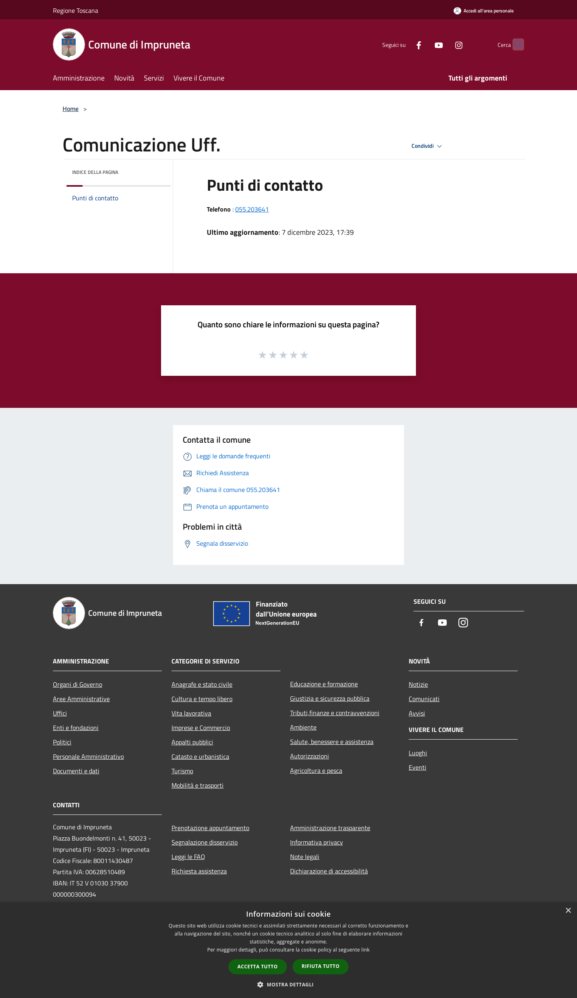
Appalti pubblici (192, 742)
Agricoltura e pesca (316, 770)
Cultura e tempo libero (201, 699)
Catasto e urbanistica (200, 756)
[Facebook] (403, 44)
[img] (153, 170)
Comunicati (424, 699)
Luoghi (418, 753)
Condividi (428, 146)
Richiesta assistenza (199, 871)
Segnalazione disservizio (204, 842)
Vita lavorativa (191, 713)
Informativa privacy (316, 842)
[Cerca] (514, 44)
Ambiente (303, 727)
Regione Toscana (75, 10)
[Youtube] (423, 44)
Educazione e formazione (324, 684)
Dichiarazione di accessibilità (329, 871)
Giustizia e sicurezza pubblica (329, 698)
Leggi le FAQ (188, 856)
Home (71, 108)
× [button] (568, 911)
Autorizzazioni (309, 756)
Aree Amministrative (81, 699)
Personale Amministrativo (88, 756)
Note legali (304, 856)
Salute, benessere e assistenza (331, 741)
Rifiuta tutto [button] (321, 966)
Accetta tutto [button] (258, 966)
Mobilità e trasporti (197, 785)
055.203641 (252, 209)
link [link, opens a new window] (365, 949)
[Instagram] (443, 44)
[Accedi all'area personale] (483, 10)
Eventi (417, 767)
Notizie (418, 684)
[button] (288, 984)
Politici (62, 742)
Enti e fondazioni (76, 727)
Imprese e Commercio (200, 727)
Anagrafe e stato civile (201, 684)
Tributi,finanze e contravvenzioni (334, 713)
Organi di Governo (77, 684)
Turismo (182, 771)
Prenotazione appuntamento (210, 828)
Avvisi (417, 713)
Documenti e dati (76, 771)
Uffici (60, 713)
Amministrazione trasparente (330, 828)
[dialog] (288, 950)
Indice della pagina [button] (95, 172)
